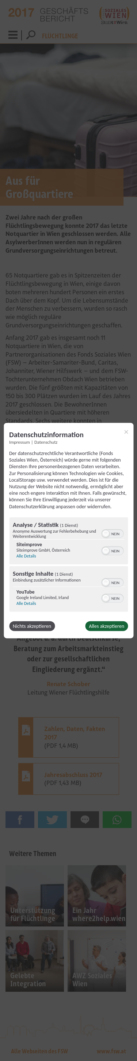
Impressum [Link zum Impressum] (19, 442)
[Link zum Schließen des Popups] (126, 432)
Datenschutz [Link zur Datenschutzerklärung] (45, 442)
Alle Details (26, 555)
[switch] (112, 532)
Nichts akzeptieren (32, 626)
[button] (105, 533)
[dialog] (68, 530)
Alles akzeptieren (106, 626)
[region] (68, 565)
